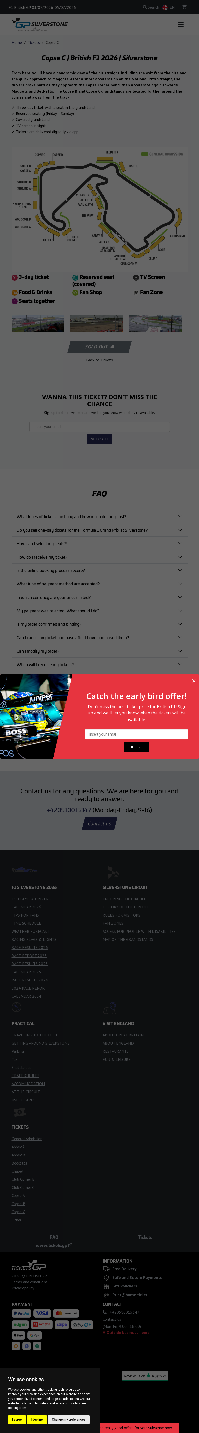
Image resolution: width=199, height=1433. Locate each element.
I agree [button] (17, 1419)
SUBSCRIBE (136, 747)
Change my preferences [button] (68, 1419)
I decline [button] (37, 1419)
